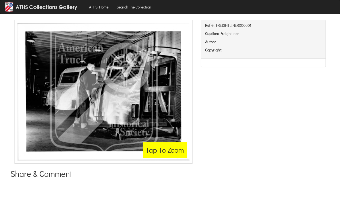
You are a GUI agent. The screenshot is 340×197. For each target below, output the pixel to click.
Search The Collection (134, 7)
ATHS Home (98, 7)
